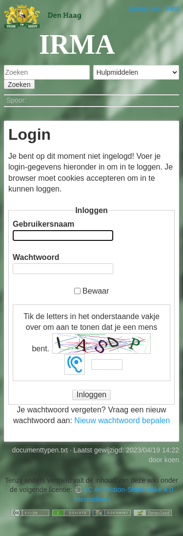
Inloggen (91, 394)
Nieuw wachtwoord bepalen (122, 420)
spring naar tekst (154, 8)
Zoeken (19, 84)
